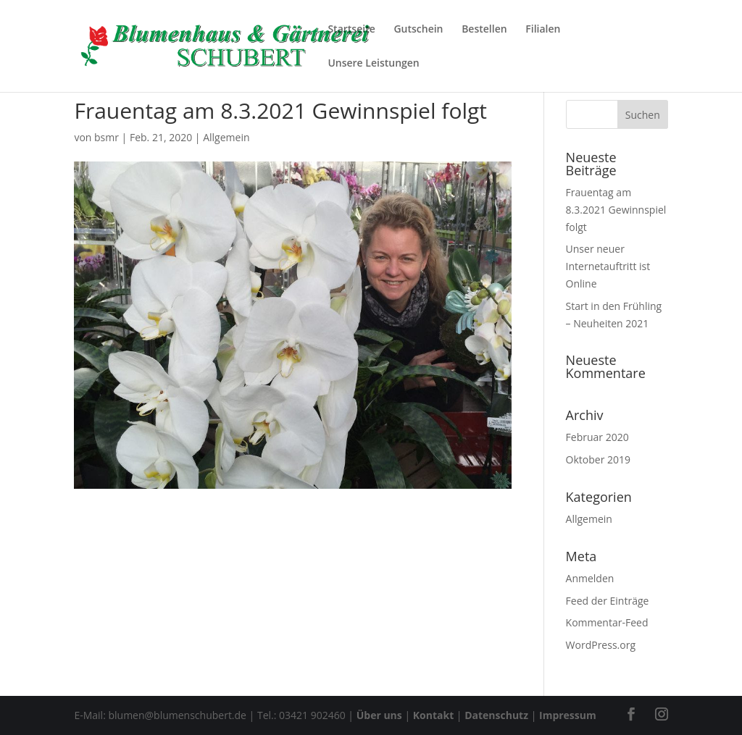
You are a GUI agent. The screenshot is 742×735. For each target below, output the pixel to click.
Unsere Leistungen (373, 64)
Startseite (351, 29)
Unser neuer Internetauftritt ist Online (608, 266)
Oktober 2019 (598, 459)
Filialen (542, 29)
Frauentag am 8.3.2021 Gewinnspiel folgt (616, 209)
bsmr (106, 137)
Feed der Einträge (607, 601)
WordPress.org (600, 645)
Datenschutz (496, 715)
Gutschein (418, 29)
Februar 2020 (597, 437)
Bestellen (484, 29)
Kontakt (433, 715)
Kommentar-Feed (607, 622)
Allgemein (226, 137)
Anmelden (590, 578)
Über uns (379, 715)
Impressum (567, 715)
